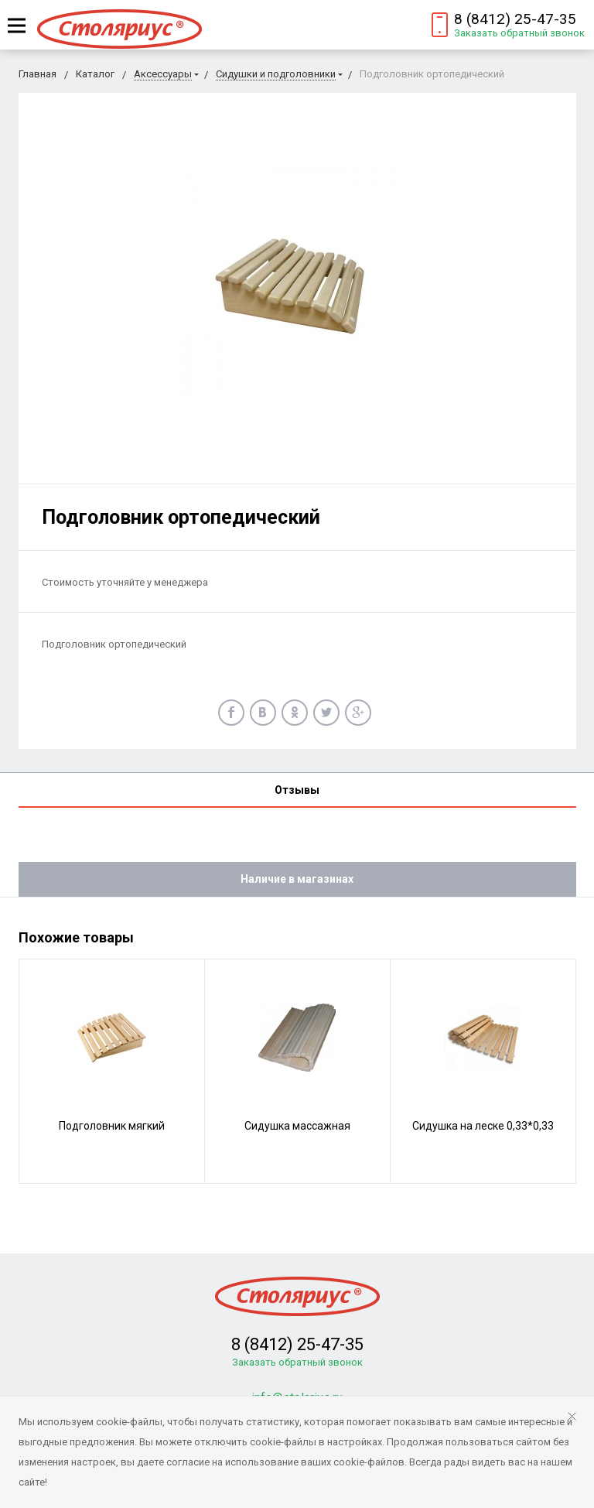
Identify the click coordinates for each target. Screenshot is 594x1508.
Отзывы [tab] (297, 790)
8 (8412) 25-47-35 (515, 19)
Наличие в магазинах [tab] (297, 879)
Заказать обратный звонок (519, 33)
